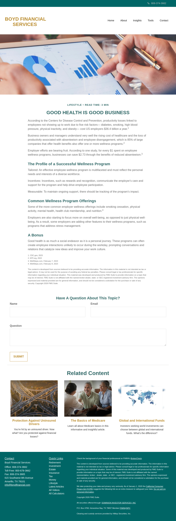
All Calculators (56, 493)
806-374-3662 (157, 3)
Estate (52, 469)
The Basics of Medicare (88, 420)
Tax (51, 476)
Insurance (54, 472)
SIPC (128, 508)
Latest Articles (56, 486)
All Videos (54, 490)
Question (16, 325)
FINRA (122, 508)
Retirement (55, 462)
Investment (55, 466)
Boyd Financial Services (25, 22)
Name (13, 303)
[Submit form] (19, 356)
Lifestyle (53, 483)
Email (94, 303)
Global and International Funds (142, 420)
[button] (123, 20)
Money (52, 479)
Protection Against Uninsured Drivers (34, 422)
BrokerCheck (136, 458)
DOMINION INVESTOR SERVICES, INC (119, 503)
